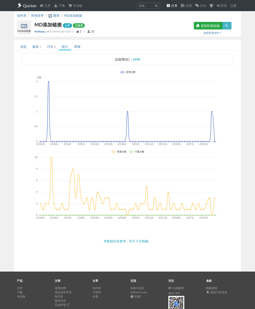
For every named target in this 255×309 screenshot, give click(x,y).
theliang (39, 31)
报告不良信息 (216, 292)
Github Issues (138, 292)
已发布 (79, 25)
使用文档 (60, 288)
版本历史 (60, 300)
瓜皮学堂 (62, 304)
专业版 (75, 5)
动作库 (21, 15)
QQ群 (135, 296)
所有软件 (37, 15)
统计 (65, 46)
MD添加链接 (73, 15)
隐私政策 (211, 288)
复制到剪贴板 (208, 25)
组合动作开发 (63, 292)
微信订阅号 (174, 293)
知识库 (59, 296)
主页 (45, 5)
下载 (59, 5)
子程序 (97, 292)
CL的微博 (176, 288)
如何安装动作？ (213, 32)
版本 (36, 46)
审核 (77, 46)
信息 (23, 46)
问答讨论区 (137, 288)
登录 (222, 5)
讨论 (51, 46)
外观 (95, 296)
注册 (233, 5)
